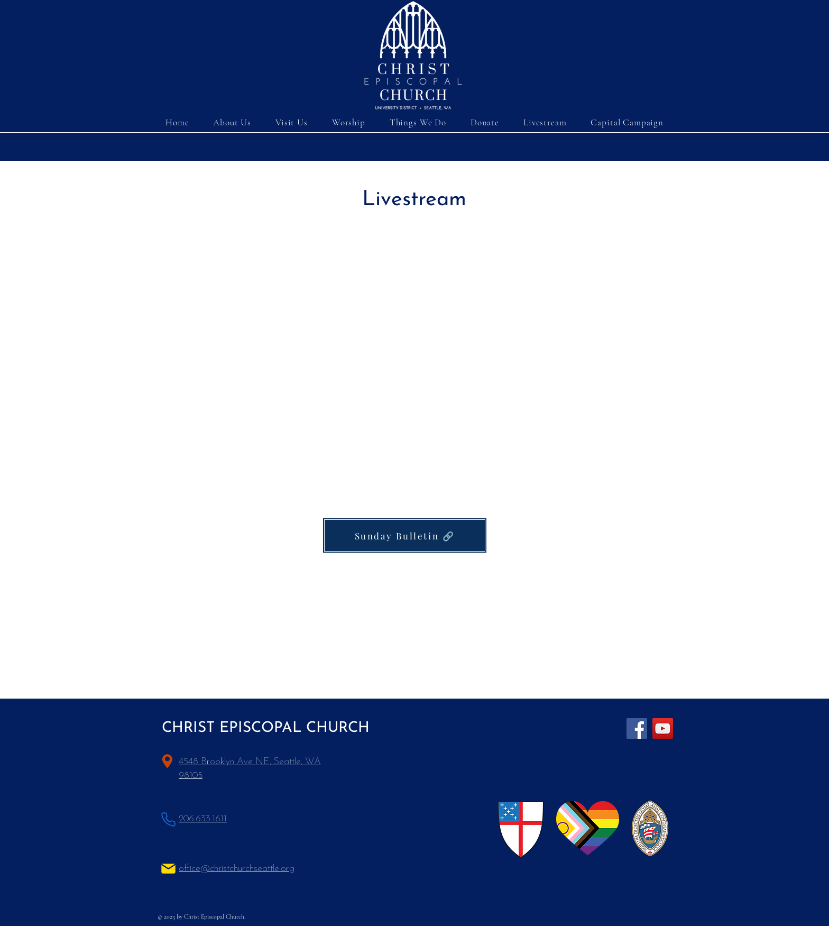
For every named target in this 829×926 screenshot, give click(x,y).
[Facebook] (637, 728)
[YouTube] (662, 728)
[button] (291, 122)
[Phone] (168, 819)
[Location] (167, 761)
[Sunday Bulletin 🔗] (405, 535)
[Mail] (168, 868)
